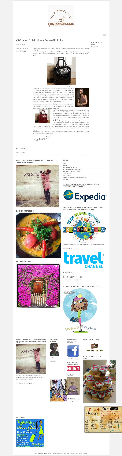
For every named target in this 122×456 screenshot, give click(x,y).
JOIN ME (65, 179)
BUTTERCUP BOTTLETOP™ (72, 171)
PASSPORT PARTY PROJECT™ (72, 169)
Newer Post (19, 155)
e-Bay (77, 110)
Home (65, 163)
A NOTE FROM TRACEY (70, 167)
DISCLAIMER (67, 175)
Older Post (86, 155)
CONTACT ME (67, 173)
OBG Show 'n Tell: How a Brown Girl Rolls (39, 40)
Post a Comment (20, 152)
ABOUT (65, 165)
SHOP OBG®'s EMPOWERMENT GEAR (75, 177)
